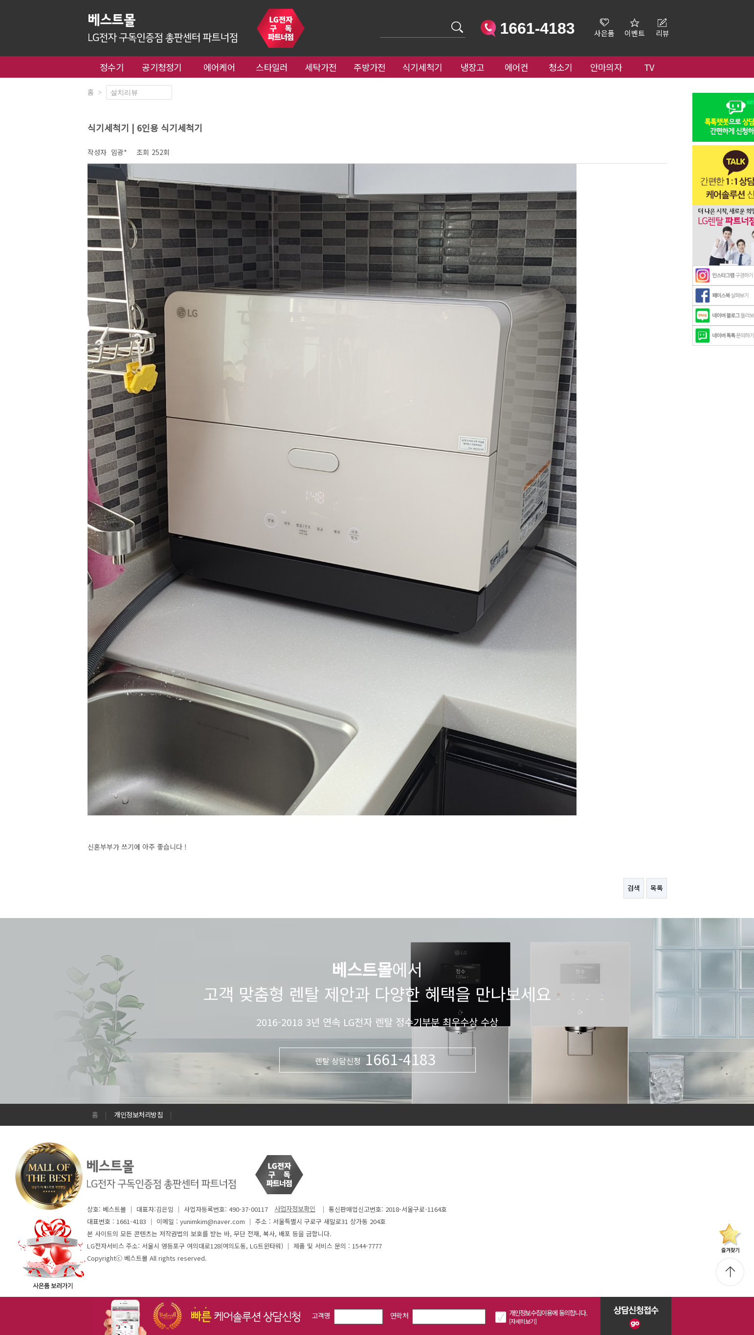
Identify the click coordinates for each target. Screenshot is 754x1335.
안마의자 (608, 67)
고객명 (321, 1315)
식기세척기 (422, 67)
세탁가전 (320, 67)
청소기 (561, 67)
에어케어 (219, 67)
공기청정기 (162, 67)
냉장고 (473, 67)
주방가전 (369, 67)
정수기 (112, 67)
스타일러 (272, 67)
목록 (656, 888)
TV (649, 67)
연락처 (399, 1315)
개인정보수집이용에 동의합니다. (548, 1313)
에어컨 (517, 67)
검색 (633, 888)
